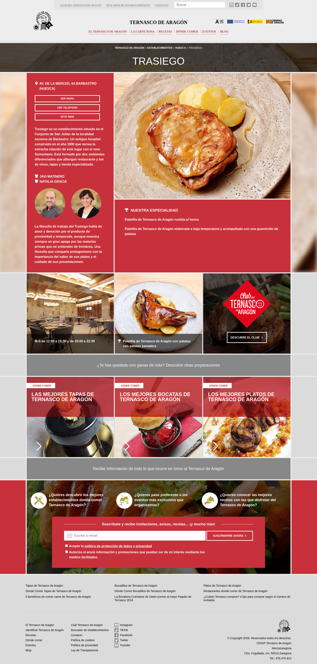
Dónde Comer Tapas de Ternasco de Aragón (53, 591)
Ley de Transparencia (84, 650)
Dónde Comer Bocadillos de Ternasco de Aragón (144, 591)
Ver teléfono (58, 107)
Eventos (211, 31)
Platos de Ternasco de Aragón (222, 585)
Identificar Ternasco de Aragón (45, 630)
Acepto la (110, 546)
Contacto (162, 5)
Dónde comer (188, 31)
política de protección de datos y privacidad (118, 546)
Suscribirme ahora (230, 535)
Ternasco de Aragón (158, 21)
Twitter (121, 640)
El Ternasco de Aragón (105, 31)
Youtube (122, 645)
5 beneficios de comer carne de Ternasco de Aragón (58, 596)
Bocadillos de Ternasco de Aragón (135, 585)
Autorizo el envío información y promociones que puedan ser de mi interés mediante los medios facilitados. (137, 554)
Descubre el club (246, 337)
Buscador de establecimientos (128, 5)
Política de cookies (83, 640)
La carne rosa (142, 31)
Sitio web (58, 116)
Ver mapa (58, 98)
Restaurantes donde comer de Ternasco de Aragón (236, 591)
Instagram (123, 625)
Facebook (123, 635)
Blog (227, 31)
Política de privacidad (84, 645)
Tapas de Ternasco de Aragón (44, 585)
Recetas (166, 31)
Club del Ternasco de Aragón (80, 5)
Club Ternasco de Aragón (87, 625)
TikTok (121, 630)
